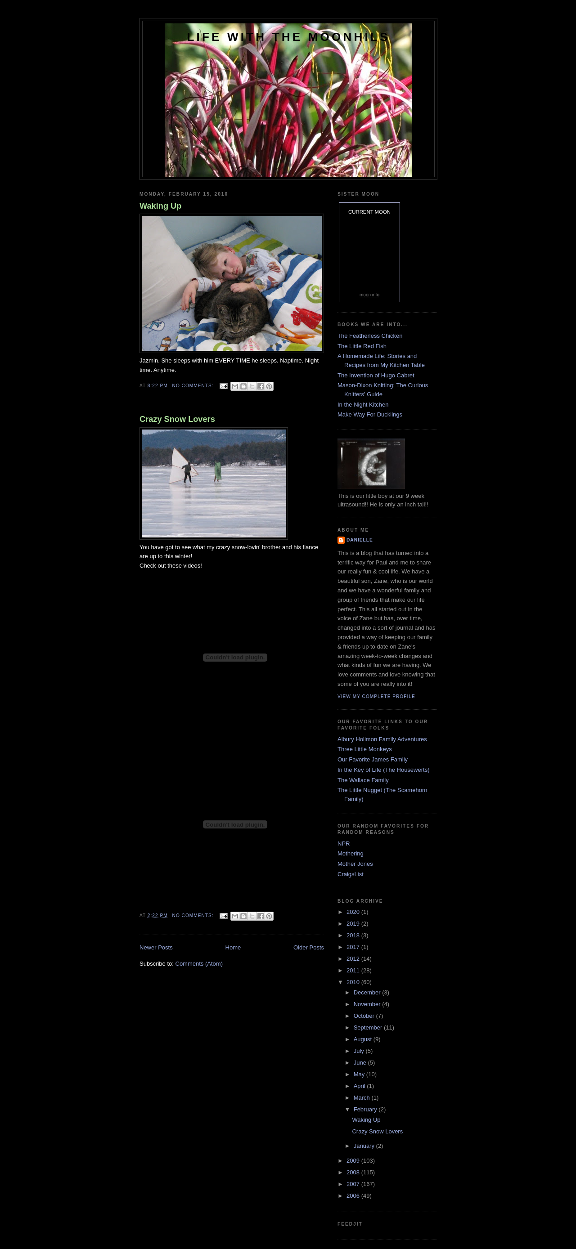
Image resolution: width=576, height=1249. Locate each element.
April (360, 1086)
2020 (353, 912)
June (361, 1062)
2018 (353, 935)
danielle (359, 539)
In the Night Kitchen (363, 404)
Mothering (351, 853)
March (363, 1097)
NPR (344, 843)
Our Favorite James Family (373, 759)
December (368, 992)
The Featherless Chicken (370, 335)
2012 (353, 958)
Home (233, 947)
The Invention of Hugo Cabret (376, 375)
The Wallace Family (363, 780)
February (366, 1109)
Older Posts (308, 947)
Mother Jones (355, 863)
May (360, 1074)
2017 (353, 947)
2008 (353, 1172)
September (369, 1027)
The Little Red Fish (362, 346)
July (360, 1051)
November (368, 1004)
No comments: (194, 385)
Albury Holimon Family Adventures (382, 739)
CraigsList (351, 874)
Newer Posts (156, 947)
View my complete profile (376, 696)
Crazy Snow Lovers (177, 419)
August (364, 1039)
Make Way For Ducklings (370, 414)
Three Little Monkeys (365, 749)
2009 (353, 1160)
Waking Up (160, 205)
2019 (353, 923)
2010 (353, 982)
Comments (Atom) (199, 963)
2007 (353, 1184)
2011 (353, 970)
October (365, 1015)
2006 (353, 1195)
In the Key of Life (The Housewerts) (383, 769)
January (365, 1145)
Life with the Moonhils (288, 37)
